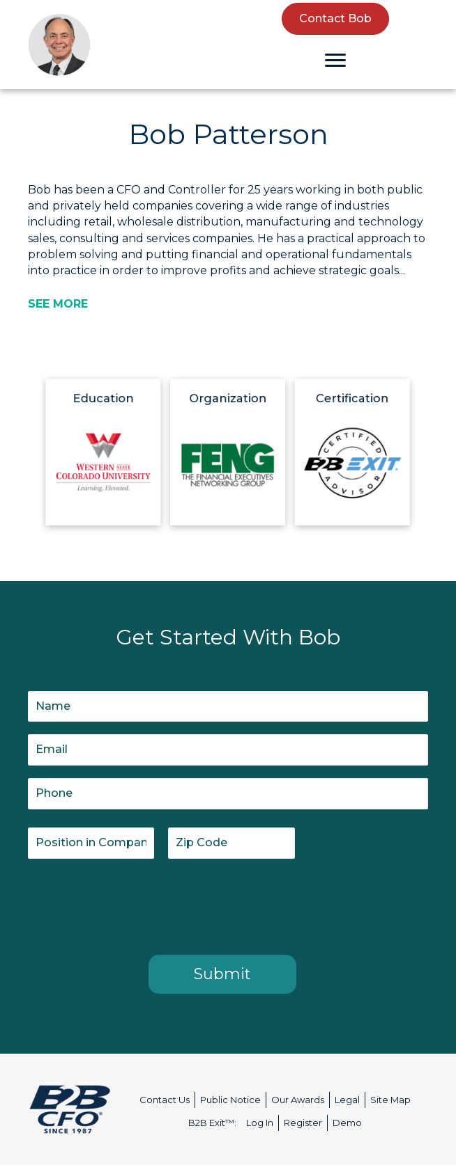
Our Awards (297, 1099)
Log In (259, 1122)
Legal (347, 1099)
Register (303, 1122)
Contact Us (164, 1099)
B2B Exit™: (212, 1122)
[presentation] (134, 904)
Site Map (390, 1099)
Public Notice (230, 1099)
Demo (347, 1122)
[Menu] (335, 60)
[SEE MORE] (58, 303)
